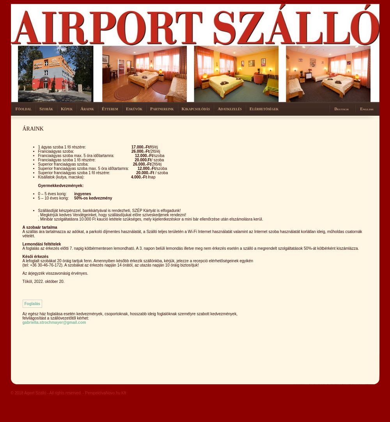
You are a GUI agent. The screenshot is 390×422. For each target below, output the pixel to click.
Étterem (110, 108)
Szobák (46, 108)
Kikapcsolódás (196, 108)
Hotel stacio (59, 23)
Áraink (87, 108)
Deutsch (342, 109)
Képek (67, 108)
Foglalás (33, 304)
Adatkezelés (230, 108)
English (367, 109)
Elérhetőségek (264, 108)
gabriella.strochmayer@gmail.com (54, 322)
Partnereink (162, 108)
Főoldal (24, 108)
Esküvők (134, 108)
